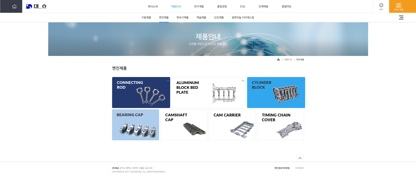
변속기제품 (183, 17)
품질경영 (222, 6)
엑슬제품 (201, 17)
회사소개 (153, 6)
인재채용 (263, 6)
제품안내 (176, 6)
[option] (151, 96)
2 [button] (168, 80)
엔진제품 (164, 17)
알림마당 (286, 6)
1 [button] (166, 80)
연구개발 (199, 6)
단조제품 (219, 17)
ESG (242, 6)
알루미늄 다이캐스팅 (243, 17)
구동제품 (146, 17)
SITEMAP (299, 168)
